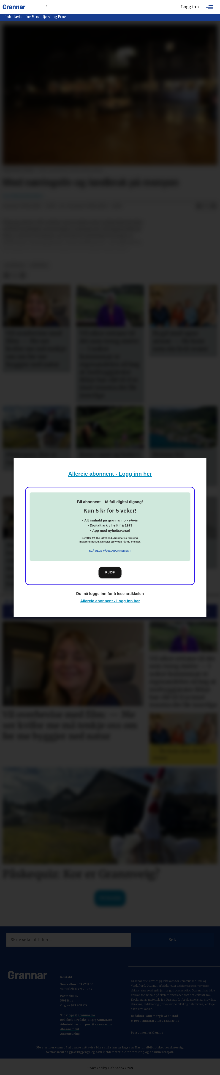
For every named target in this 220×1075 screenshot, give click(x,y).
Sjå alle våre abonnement (110, 550)
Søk (172, 939)
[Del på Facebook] (199, 206)
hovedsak (15, 265)
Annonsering (70, 1033)
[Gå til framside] (14, 7)
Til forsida (110, 898)
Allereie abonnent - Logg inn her (110, 474)
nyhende (39, 265)
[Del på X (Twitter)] (206, 206)
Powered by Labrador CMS (110, 1068)
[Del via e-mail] (213, 206)
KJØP (110, 572)
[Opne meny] (209, 6)
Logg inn (190, 6)
